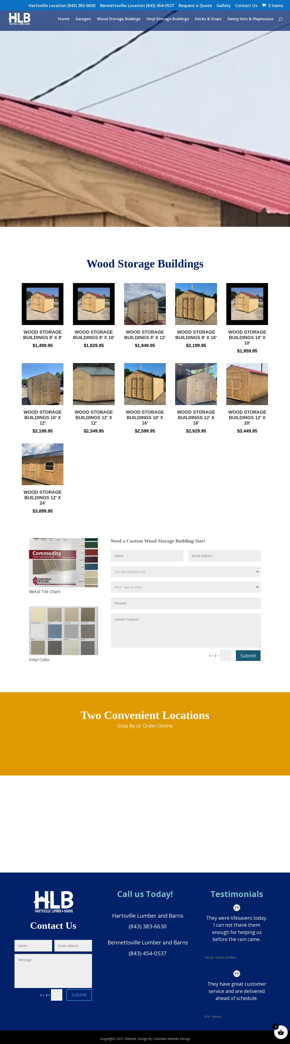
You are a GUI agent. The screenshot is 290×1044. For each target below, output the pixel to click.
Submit (248, 656)
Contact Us (246, 5)
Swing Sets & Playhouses (250, 19)
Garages (83, 19)
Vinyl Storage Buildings (168, 19)
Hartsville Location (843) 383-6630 (62, 5)
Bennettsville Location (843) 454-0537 (137, 5)
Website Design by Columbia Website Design (157, 1039)
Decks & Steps (208, 19)
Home (64, 19)
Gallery (224, 5)
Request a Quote (195, 5)
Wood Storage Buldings (119, 19)
